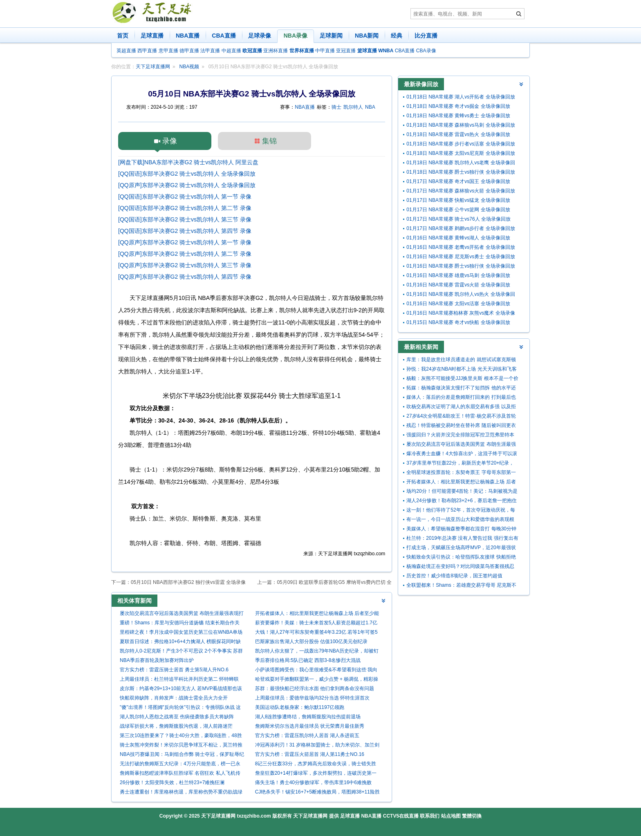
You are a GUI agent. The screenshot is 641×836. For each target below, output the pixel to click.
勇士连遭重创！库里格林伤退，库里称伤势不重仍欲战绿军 (181, 793)
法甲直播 (210, 51)
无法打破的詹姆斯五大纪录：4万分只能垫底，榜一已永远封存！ (180, 765)
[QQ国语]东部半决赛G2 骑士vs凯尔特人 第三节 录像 (184, 219)
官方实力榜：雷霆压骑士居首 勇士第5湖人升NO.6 (174, 670)
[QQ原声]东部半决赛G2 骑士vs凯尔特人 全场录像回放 (187, 185)
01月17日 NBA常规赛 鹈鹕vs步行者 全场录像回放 (460, 228)
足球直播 (152, 35)
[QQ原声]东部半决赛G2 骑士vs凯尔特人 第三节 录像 (184, 265)
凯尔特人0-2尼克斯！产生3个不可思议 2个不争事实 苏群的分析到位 (181, 652)
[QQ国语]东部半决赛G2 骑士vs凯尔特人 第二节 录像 (184, 208)
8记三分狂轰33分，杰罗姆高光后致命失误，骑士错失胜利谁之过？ (315, 765)
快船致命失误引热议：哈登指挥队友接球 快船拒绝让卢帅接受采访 (460, 558)
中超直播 (231, 51)
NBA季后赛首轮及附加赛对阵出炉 (157, 660)
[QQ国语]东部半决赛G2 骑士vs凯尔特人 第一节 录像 (184, 196)
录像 (169, 141)
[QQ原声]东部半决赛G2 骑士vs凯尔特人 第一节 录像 (184, 242)
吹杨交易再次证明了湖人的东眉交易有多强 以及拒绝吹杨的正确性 (460, 407)
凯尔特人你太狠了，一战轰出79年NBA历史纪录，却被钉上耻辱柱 (317, 652)
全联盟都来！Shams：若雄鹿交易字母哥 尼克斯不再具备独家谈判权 (461, 586)
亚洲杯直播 (275, 51)
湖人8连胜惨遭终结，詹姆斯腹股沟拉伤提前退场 (308, 717)
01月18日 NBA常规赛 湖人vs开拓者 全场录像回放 (460, 97)
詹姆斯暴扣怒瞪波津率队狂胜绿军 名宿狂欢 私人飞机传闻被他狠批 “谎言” (180, 774)
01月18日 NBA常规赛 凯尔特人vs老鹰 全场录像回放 (460, 164)
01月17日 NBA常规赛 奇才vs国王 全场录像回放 (458, 181)
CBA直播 (223, 35)
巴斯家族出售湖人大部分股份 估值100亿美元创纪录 (311, 641)
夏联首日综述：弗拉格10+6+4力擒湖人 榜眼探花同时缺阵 (180, 642)
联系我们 (429, 816)
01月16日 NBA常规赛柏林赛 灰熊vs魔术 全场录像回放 (460, 314)
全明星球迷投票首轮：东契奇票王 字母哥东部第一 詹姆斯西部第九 (460, 473)
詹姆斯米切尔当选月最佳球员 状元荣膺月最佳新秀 (309, 726)
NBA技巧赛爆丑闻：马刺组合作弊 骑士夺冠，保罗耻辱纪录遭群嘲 (182, 755)
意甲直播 (168, 51)
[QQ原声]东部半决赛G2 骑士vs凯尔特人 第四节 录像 (184, 276)
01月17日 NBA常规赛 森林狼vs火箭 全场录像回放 (460, 191)
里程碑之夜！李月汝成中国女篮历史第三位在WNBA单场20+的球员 (181, 633)
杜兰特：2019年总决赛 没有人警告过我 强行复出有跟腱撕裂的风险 (462, 539)
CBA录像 (426, 51)
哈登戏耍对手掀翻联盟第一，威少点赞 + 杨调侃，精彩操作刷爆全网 (317, 680)
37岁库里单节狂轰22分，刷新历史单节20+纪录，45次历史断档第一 (460, 464)
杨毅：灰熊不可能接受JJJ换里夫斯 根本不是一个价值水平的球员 (462, 379)
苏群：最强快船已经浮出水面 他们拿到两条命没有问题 (314, 688)
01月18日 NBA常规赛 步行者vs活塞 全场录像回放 (460, 144)
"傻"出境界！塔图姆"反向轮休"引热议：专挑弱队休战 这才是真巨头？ (180, 708)
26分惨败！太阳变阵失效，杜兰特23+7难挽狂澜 (172, 782)
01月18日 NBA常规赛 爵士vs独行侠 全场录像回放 (460, 172)
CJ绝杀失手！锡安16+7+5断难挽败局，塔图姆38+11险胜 (317, 792)
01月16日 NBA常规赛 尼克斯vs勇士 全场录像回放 (460, 256)
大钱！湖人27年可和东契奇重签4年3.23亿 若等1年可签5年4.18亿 (316, 633)
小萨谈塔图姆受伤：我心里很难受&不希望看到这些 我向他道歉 (316, 671)
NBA (370, 107)
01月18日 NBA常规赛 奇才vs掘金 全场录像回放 (458, 106)
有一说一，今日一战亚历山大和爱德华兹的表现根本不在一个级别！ (460, 520)
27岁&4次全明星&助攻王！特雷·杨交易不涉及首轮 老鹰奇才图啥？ (460, 417)
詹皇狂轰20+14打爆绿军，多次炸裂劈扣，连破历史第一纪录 (316, 774)
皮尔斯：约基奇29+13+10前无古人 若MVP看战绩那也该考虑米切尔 (181, 689)
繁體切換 (472, 816)
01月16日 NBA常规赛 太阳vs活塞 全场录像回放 (458, 303)
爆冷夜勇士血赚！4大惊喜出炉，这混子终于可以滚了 (461, 454)
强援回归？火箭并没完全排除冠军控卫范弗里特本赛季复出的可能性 (460, 436)
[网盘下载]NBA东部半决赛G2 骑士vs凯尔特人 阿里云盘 (188, 162)
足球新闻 (331, 35)
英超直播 (126, 51)
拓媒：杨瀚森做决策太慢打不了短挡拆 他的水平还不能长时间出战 (460, 389)
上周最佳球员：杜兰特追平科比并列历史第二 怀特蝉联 (179, 679)
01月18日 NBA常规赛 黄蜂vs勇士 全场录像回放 (458, 115)
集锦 (269, 141)
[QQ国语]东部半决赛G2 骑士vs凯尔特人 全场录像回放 (187, 173)
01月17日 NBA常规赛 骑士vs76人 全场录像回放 (458, 219)
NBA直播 (187, 35)
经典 (396, 35)
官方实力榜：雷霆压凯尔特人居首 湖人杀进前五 (307, 735)
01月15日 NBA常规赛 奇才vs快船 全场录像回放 (458, 322)
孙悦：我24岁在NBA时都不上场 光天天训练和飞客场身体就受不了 (461, 370)
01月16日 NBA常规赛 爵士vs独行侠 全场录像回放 (460, 266)
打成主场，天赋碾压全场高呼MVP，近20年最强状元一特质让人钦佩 (460, 548)
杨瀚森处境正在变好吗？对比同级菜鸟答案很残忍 (460, 566)
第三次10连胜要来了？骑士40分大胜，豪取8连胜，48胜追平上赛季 (181, 736)
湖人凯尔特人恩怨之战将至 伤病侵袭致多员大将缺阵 (177, 717)
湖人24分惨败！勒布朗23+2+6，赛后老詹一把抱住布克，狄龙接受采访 (461, 501)
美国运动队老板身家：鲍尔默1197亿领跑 (300, 707)
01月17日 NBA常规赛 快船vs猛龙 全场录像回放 (458, 200)
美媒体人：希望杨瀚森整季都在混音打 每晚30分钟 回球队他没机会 (461, 530)
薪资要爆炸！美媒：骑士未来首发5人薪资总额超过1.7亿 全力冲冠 (316, 624)
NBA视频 (189, 66)
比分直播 (426, 35)
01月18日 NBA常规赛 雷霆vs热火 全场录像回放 (458, 134)
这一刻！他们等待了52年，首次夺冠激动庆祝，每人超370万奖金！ (460, 511)
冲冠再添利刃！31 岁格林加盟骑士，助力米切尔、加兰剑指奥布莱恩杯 (317, 746)
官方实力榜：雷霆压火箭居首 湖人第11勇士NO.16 (309, 754)
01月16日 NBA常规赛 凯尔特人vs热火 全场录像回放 (460, 295)
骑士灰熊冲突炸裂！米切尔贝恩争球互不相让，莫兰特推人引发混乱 (181, 746)
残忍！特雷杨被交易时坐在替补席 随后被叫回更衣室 (460, 426)
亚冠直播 (346, 51)
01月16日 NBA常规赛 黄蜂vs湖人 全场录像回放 (458, 238)
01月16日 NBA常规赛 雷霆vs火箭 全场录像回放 (458, 285)
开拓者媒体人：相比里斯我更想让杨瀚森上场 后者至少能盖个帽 (317, 614)
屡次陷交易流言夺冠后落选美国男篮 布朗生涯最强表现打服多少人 (182, 614)
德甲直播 (189, 51)
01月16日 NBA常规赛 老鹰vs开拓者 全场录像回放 (460, 247)
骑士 (336, 107)
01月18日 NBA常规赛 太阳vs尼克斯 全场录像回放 (460, 153)
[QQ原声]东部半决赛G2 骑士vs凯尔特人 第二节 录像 (184, 253)
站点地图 (451, 816)
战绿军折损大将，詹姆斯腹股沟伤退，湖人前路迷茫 (176, 726)
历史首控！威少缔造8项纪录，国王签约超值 (454, 576)
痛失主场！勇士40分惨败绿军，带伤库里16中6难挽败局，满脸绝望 (313, 783)
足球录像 (259, 35)
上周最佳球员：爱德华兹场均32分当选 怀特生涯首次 (312, 698)
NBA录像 (295, 35)
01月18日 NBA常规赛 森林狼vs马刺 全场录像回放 (460, 125)
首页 (122, 35)
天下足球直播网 (153, 66)
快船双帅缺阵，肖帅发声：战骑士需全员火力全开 (174, 698)
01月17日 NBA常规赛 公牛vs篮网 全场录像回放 (458, 209)
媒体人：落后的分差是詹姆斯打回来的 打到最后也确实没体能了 (460, 398)
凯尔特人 (353, 107)
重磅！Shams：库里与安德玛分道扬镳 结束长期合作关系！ (180, 624)
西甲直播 (147, 51)
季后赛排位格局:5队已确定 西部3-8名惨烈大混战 (308, 660)
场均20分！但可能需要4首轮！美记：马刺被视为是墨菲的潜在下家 (462, 492)
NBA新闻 (367, 35)
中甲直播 (325, 51)
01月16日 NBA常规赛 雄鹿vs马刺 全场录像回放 (458, 275)
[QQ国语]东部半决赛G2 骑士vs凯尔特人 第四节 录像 (184, 231)
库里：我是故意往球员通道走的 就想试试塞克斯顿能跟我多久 (460, 360)
